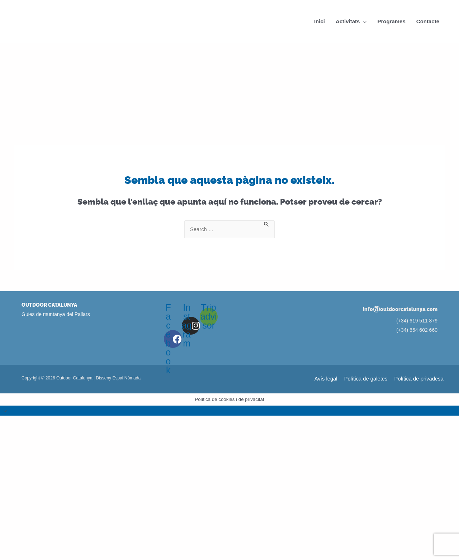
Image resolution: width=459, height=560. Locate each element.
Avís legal (328, 379)
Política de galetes (367, 379)
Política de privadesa (420, 379)
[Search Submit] (267, 223)
